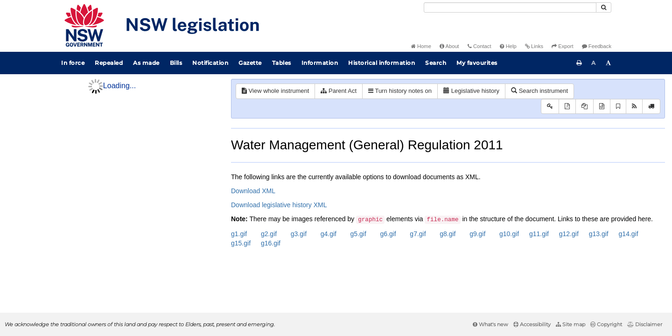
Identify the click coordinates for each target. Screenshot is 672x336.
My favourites (476, 62)
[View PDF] (567, 106)
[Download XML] (601, 106)
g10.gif (509, 234)
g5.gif (358, 234)
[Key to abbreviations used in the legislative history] (550, 106)
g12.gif (569, 234)
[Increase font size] (608, 63)
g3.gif (299, 234)
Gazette (250, 62)
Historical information (381, 62)
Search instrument (539, 90)
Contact (479, 46)
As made (146, 62)
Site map (570, 324)
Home (421, 46)
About (449, 46)
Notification (210, 62)
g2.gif (269, 234)
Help (508, 46)
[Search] (510, 7)
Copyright (606, 324)
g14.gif (628, 234)
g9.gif (477, 234)
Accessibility (532, 324)
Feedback (596, 46)
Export (562, 46)
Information (319, 62)
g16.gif (270, 243)
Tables (281, 62)
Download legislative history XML (279, 205)
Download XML (253, 191)
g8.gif (447, 234)
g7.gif (418, 234)
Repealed (109, 62)
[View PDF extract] (584, 106)
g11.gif (539, 234)
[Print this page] (579, 63)
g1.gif (239, 234)
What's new (490, 324)
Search (435, 62)
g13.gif (599, 234)
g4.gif (328, 234)
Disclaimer (644, 324)
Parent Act (339, 90)
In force (72, 62)
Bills (176, 62)
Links (534, 46)
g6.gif (388, 234)
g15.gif (241, 243)
